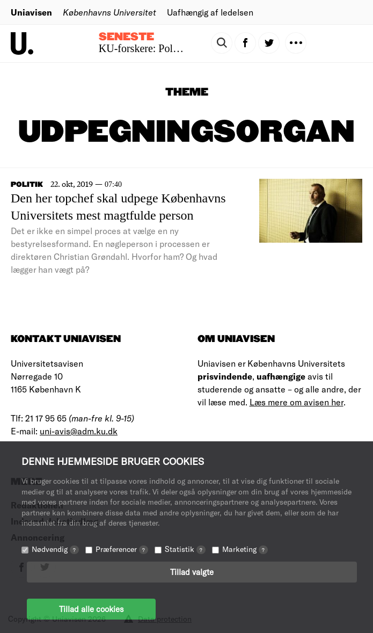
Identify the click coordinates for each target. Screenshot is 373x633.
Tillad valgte (192, 572)
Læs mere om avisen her (296, 402)
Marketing (245, 549)
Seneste (126, 37)
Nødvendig (55, 549)
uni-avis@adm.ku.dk (79, 431)
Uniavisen (31, 12)
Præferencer (122, 549)
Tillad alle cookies (91, 609)
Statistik (185, 549)
